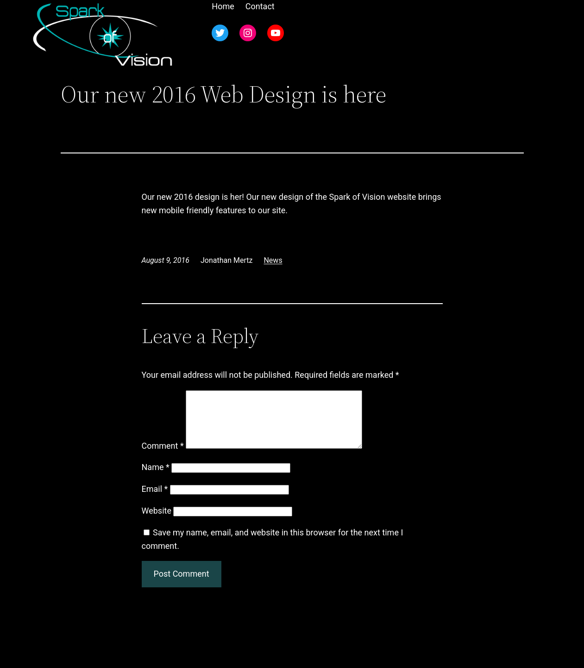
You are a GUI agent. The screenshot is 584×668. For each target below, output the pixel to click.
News (273, 260)
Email (155, 500)
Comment (163, 457)
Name (156, 478)
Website (156, 522)
